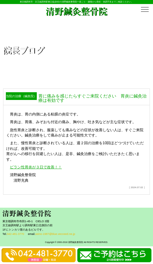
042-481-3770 (15, 234)
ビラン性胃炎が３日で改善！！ (36, 167)
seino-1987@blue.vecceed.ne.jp (55, 234)
